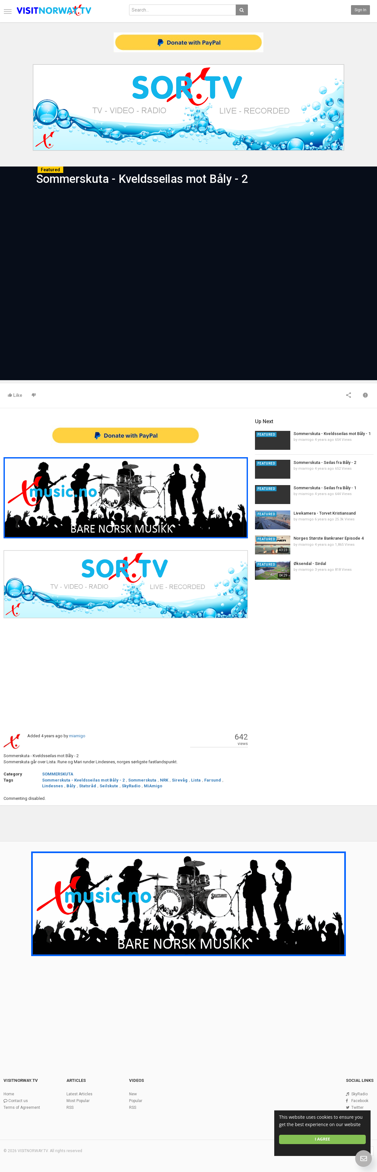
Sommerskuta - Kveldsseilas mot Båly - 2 (83, 780)
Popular (135, 1101)
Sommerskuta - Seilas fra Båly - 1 (325, 487)
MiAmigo (153, 785)
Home (9, 1094)
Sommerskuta (142, 780)
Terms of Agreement (22, 1107)
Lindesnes (52, 785)
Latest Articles (79, 1094)
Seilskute (109, 785)
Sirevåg (180, 780)
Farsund (212, 780)
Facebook (359, 1101)
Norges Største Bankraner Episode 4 (329, 538)
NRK (164, 780)
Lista (196, 780)
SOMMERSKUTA (57, 774)
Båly (70, 785)
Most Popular (78, 1101)
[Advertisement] (126, 675)
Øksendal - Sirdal (310, 563)
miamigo (77, 735)
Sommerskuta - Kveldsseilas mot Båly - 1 (332, 433)
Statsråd (87, 785)
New (133, 1094)
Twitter (357, 1107)
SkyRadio (131, 785)
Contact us (18, 1101)
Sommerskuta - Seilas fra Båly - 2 (325, 462)
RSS (70, 1107)
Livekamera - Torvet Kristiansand (325, 513)
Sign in (360, 10)
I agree (322, 1139)
